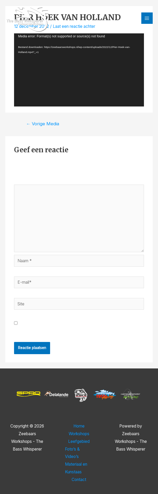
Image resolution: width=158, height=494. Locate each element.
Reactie (22, 180)
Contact (79, 479)
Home (79, 426)
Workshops (79, 433)
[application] (79, 69)
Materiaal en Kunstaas (76, 468)
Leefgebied (79, 441)
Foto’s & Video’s (72, 453)
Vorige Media (42, 123)
